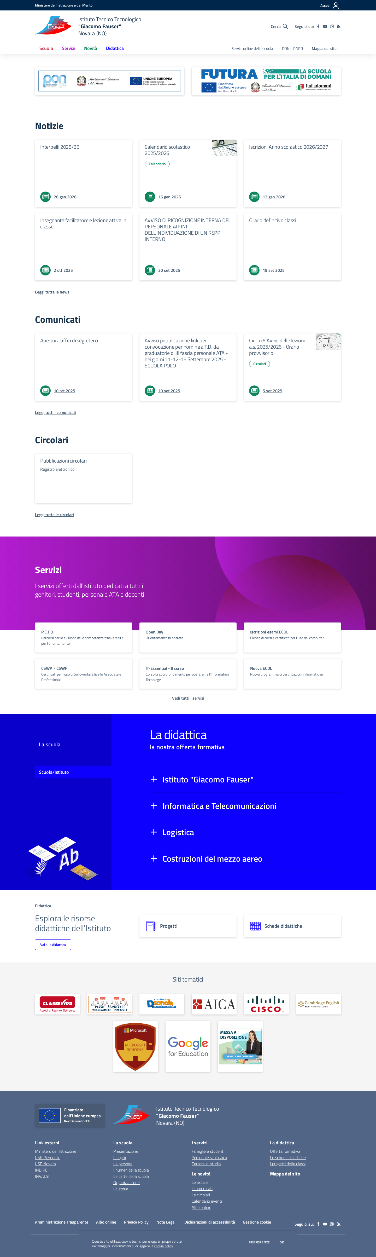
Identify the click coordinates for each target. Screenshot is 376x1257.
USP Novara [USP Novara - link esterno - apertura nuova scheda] (45, 1164)
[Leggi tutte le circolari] (54, 514)
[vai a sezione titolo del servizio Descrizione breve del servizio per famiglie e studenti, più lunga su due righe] (83, 637)
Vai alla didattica (53, 944)
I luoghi (119, 1157)
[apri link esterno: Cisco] (266, 1004)
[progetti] (188, 926)
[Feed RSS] (338, 26)
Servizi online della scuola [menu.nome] (252, 48)
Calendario (157, 163)
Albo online (201, 1207)
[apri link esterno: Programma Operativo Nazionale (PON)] (109, 81)
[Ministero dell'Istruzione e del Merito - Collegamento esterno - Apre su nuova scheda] (63, 5)
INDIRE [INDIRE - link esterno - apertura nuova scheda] (41, 1170)
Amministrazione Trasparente (61, 1222)
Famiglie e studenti (208, 1151)
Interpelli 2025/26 (59, 147)
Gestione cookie (257, 1222)
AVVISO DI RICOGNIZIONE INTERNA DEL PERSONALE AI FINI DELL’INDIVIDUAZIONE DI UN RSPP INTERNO (188, 229)
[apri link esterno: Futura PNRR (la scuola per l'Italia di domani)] (266, 81)
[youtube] (325, 26)
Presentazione (125, 1151)
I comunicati (202, 1188)
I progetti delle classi (288, 1164)
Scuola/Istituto (54, 772)
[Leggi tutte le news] (52, 292)
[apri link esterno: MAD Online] (240, 1046)
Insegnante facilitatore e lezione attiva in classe (83, 223)
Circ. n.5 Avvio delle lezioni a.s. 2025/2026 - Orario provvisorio (277, 346)
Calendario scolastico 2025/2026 (167, 150)
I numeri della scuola (131, 1170)
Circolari (259, 363)
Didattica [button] (115, 48)
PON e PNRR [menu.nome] (292, 48)
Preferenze (259, 1242)
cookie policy (163, 1246)
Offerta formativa (285, 1151)
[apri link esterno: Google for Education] (188, 1046)
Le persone (122, 1164)
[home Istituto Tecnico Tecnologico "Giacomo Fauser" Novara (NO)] (88, 26)
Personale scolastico (209, 1157)
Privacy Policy (136, 1222)
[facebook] (318, 26)
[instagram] (332, 26)
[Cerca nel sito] (279, 26)
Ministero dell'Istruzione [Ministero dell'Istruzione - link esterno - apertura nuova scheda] (55, 1151)
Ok (282, 1242)
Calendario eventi (207, 1201)
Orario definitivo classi (272, 220)
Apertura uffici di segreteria (69, 340)
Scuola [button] (46, 48)
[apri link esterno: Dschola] (161, 1004)
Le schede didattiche (288, 1157)
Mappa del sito (324, 48)
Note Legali (166, 1222)
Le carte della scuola (131, 1176)
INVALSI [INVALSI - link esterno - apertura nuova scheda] (42, 1176)
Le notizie (200, 1182)
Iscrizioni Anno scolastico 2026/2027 (288, 147)
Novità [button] (90, 48)
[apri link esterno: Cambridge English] (318, 1004)
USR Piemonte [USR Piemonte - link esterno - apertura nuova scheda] (47, 1157)
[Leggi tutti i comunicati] (55, 412)
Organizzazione (126, 1182)
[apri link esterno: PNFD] (109, 1004)
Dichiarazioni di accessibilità (209, 1222)
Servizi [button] (68, 48)
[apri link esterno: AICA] (214, 1004)
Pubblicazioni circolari (63, 461)
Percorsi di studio (206, 1164)
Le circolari (201, 1195)
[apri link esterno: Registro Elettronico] (57, 1004)
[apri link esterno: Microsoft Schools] (135, 1046)
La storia (120, 1189)
